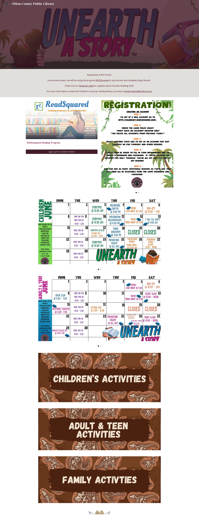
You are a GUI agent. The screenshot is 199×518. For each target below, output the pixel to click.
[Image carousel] (137, 146)
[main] (99, 83)
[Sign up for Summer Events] (61, 151)
